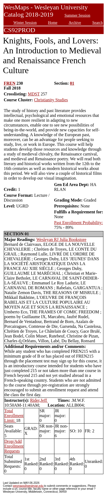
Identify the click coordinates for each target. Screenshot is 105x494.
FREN (10, 83)
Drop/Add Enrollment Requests (14, 446)
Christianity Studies (51, 100)
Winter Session (25, 22)
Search (97, 22)
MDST (34, 94)
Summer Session (77, 15)
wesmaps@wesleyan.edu (28, 485)
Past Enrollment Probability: (78, 222)
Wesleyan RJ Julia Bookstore (61, 239)
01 (72, 83)
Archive (75, 22)
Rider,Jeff (39, 400)
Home (52, 22)
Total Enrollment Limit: (14, 415)
